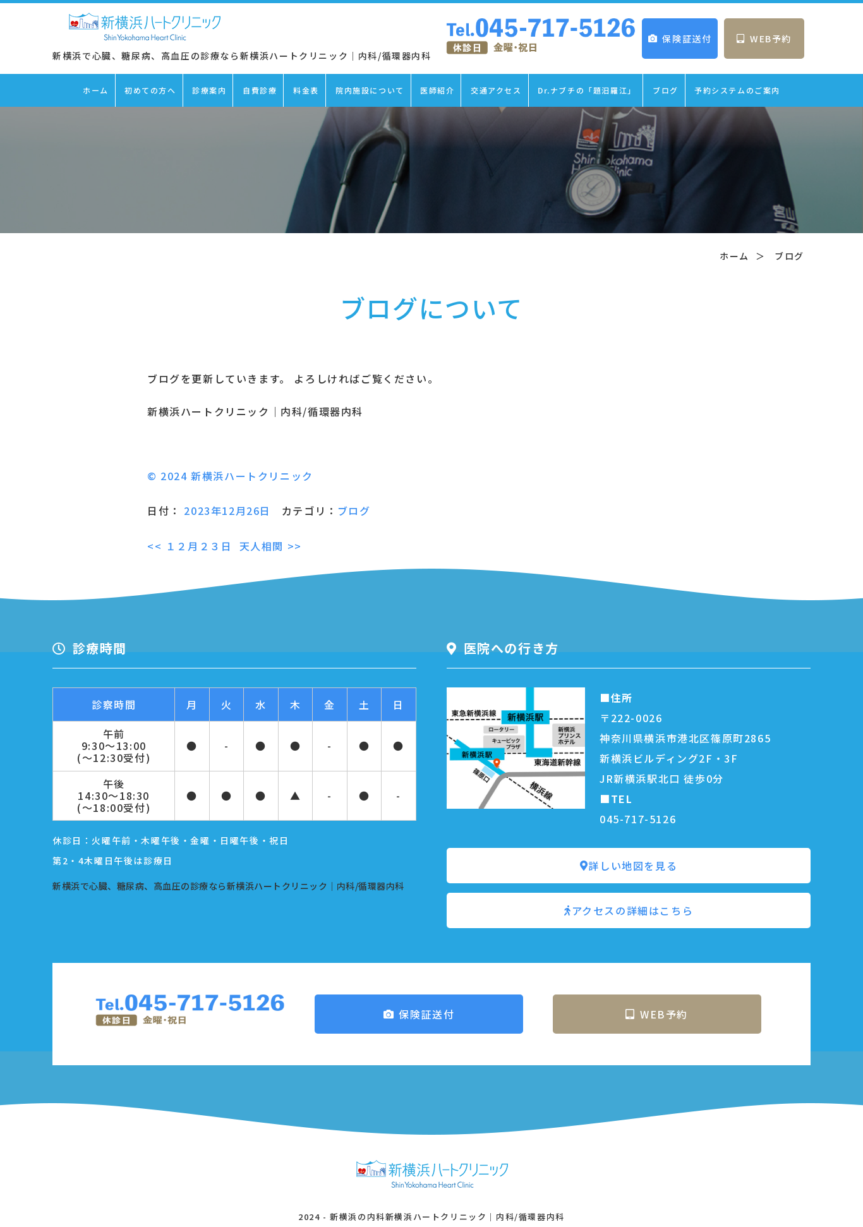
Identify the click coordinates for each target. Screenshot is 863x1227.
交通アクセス (496, 90)
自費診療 (260, 90)
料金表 (306, 90)
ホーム (96, 90)
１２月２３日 (189, 545)
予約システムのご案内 (737, 90)
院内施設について (369, 90)
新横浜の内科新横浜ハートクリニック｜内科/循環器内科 (447, 1217)
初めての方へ (150, 90)
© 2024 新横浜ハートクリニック (230, 475)
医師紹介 (437, 90)
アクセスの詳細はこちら (628, 910)
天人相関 (270, 545)
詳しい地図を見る (628, 865)
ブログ (666, 90)
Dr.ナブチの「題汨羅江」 (587, 90)
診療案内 (209, 90)
